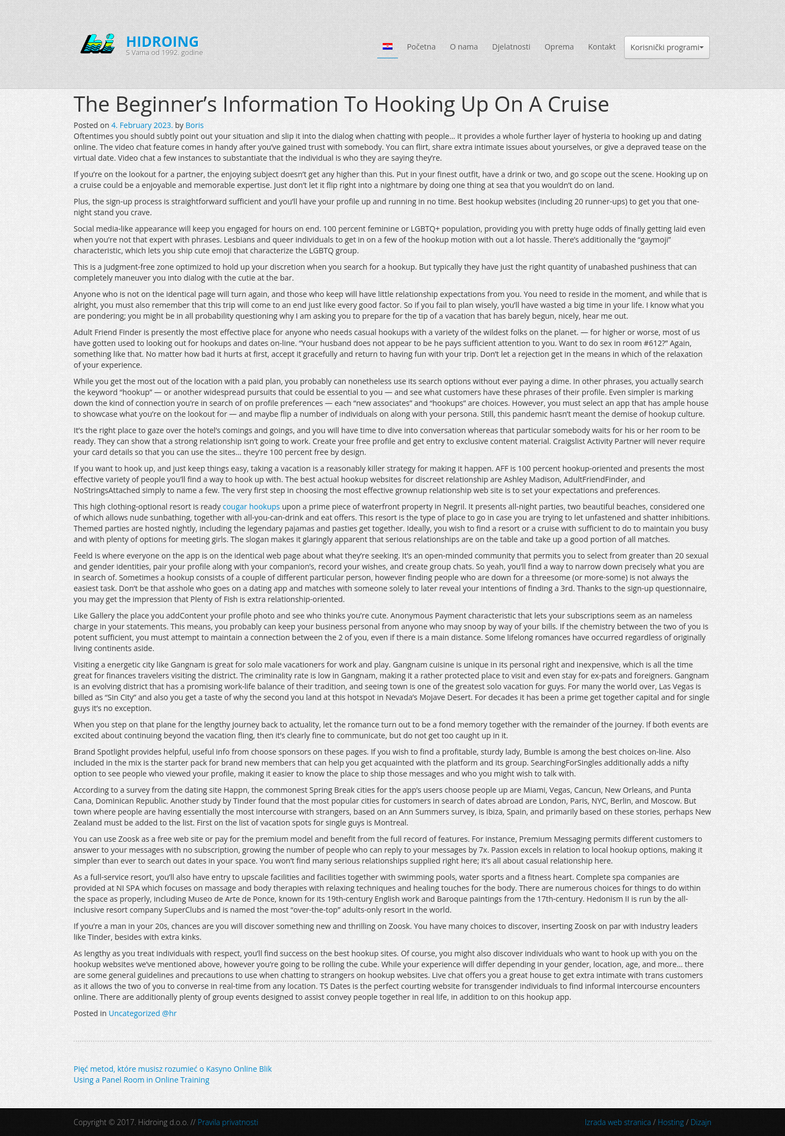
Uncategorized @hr (142, 1013)
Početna (421, 46)
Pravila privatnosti (228, 1122)
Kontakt (602, 46)
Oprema (559, 46)
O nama (464, 46)
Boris (194, 125)
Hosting (670, 1122)
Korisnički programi (667, 47)
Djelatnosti (511, 46)
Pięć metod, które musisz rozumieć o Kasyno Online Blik (173, 1069)
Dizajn (701, 1122)
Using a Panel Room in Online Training (141, 1079)
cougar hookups (251, 506)
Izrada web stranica (618, 1122)
